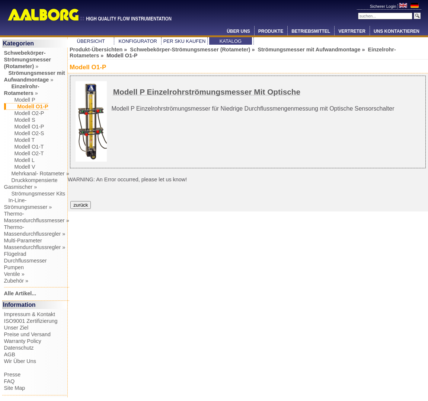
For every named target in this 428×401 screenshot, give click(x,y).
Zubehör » (16, 281)
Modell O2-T (24, 153)
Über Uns (238, 31)
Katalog (231, 41)
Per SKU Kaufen (184, 41)
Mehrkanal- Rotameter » (36, 173)
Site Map (14, 388)
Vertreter (351, 31)
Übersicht (91, 41)
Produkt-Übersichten (96, 49)
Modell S (19, 120)
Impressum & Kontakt (29, 314)
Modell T (19, 140)
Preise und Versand (27, 334)
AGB (9, 354)
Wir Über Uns (20, 361)
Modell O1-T (24, 147)
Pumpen (14, 267)
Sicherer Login (383, 6)
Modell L (19, 160)
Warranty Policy (22, 341)
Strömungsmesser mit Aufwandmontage (309, 49)
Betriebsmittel (310, 31)
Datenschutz (19, 348)
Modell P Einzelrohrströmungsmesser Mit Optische (206, 91)
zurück (80, 205)
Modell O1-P (24, 127)
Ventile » (14, 274)
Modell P (19, 100)
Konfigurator (137, 41)
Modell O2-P (24, 113)
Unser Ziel (16, 328)
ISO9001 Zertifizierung (31, 321)
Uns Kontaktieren (396, 31)
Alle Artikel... (20, 293)
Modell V (19, 167)
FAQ (9, 381)
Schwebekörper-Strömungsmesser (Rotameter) (190, 49)
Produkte (270, 31)
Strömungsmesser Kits (35, 194)
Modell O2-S (24, 133)
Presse (12, 375)
